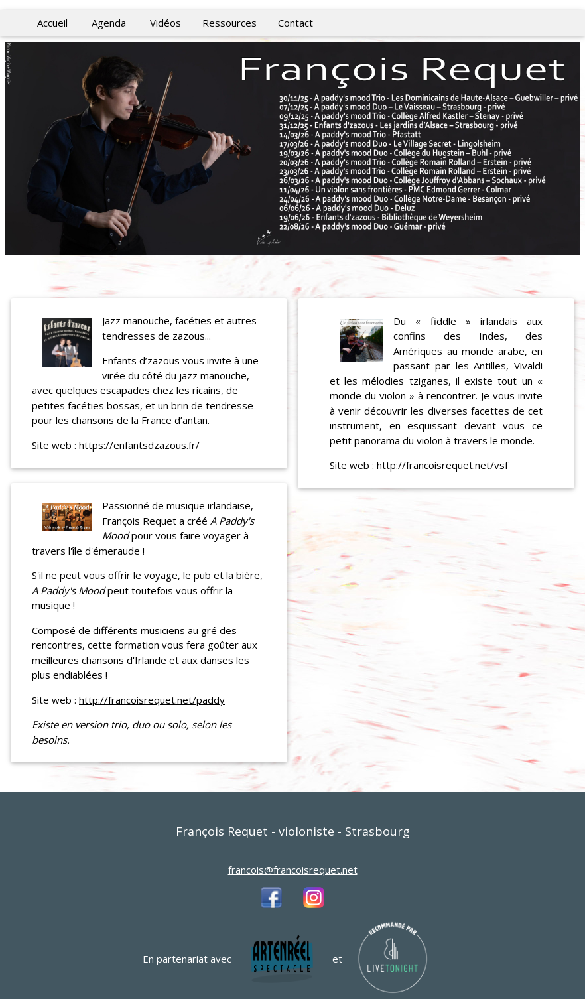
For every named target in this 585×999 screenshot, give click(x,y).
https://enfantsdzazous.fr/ (139, 445)
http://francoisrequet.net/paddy (152, 699)
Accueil (52, 22)
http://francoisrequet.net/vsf (442, 465)
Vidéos (165, 22)
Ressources (229, 22)
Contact (295, 22)
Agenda (109, 22)
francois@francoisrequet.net (293, 869)
